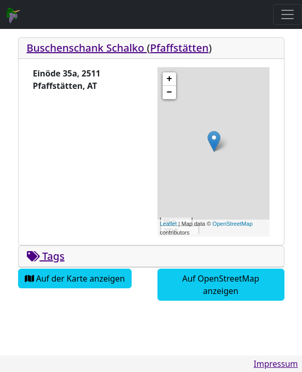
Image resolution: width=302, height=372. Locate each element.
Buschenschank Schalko (87, 48)
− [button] (169, 92)
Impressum (275, 363)
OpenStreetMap (233, 224)
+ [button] (169, 79)
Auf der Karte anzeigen (75, 278)
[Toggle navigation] (287, 14)
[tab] (151, 48)
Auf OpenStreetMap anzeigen (220, 285)
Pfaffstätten (179, 48)
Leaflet (168, 224)
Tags (46, 256)
